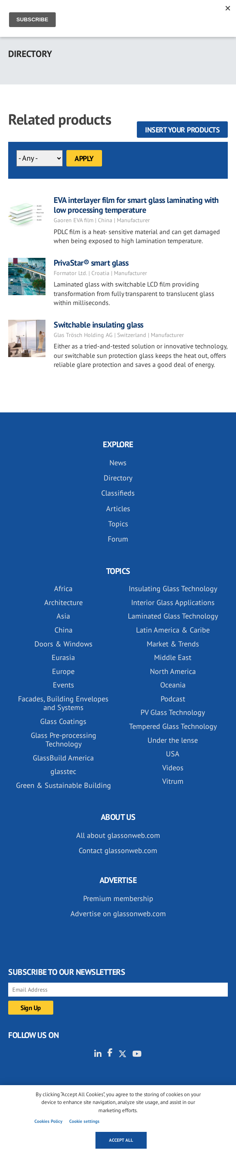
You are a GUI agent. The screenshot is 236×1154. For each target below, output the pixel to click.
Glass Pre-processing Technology (63, 740)
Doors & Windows (63, 644)
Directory (118, 478)
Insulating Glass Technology (173, 588)
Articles (118, 508)
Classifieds (118, 493)
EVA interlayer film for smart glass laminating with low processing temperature (136, 205)
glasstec (63, 771)
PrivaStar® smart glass (91, 263)
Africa (63, 588)
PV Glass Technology (173, 712)
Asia (63, 616)
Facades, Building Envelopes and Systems (63, 703)
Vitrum (173, 781)
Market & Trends (173, 644)
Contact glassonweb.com (118, 850)
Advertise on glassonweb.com (118, 913)
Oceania (173, 685)
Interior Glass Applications (173, 602)
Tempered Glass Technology (173, 726)
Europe (63, 671)
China (63, 630)
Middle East (172, 657)
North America (173, 671)
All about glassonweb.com (118, 835)
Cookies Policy (48, 1121)
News (118, 462)
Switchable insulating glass (98, 325)
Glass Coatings (63, 721)
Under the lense (173, 740)
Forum (118, 539)
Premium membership (118, 898)
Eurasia (63, 657)
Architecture (63, 602)
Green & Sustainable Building (63, 785)
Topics (118, 523)
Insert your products (182, 129)
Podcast (173, 698)
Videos (173, 767)
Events (63, 685)
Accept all (121, 1140)
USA (172, 753)
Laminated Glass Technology (173, 616)
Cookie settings (84, 1121)
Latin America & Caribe (173, 630)
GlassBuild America (63, 758)
